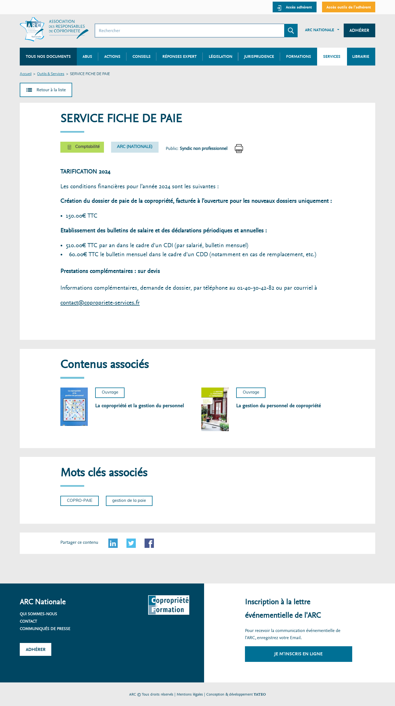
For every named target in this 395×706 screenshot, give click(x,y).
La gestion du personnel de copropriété (278, 406)
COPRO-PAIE (79, 501)
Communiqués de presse (45, 628)
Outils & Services (50, 74)
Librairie (360, 56)
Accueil (26, 74)
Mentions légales (190, 694)
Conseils (141, 56)
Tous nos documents (48, 56)
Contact (28, 621)
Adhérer (359, 30)
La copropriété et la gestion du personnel (139, 406)
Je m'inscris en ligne (298, 654)
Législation (220, 56)
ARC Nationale (319, 29)
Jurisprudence (259, 56)
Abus (87, 56)
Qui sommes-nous (38, 613)
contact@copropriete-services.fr (100, 302)
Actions (112, 56)
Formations (298, 56)
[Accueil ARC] (54, 29)
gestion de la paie (129, 501)
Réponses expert (179, 56)
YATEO (260, 694)
